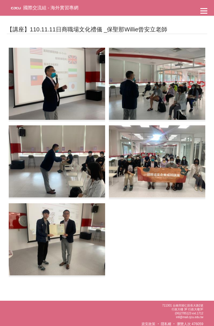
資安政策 (148, 324)
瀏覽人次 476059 (190, 324)
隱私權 (166, 324)
